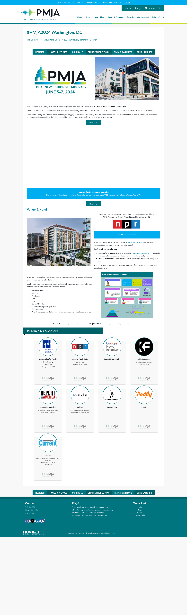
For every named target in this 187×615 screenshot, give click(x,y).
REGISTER (40, 51)
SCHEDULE (77, 51)
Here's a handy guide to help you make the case (116, 324)
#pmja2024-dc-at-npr (134, 242)
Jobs (88, 17)
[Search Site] (159, 8)
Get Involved (143, 17)
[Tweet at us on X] (32, 521)
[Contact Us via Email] (42, 521)
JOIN (120, 2)
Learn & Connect (115, 17)
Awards (130, 17)
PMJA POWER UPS (123, 51)
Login (140, 510)
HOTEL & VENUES (59, 51)
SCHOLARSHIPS (144, 51)
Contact (140, 512)
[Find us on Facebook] (27, 521)
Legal (113, 533)
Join (140, 507)
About (80, 17)
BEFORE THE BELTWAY (98, 51)
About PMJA (140, 515)
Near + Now (99, 17)
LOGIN (127, 2)
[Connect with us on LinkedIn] (37, 521)
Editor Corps (158, 17)
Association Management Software (33, 533)
